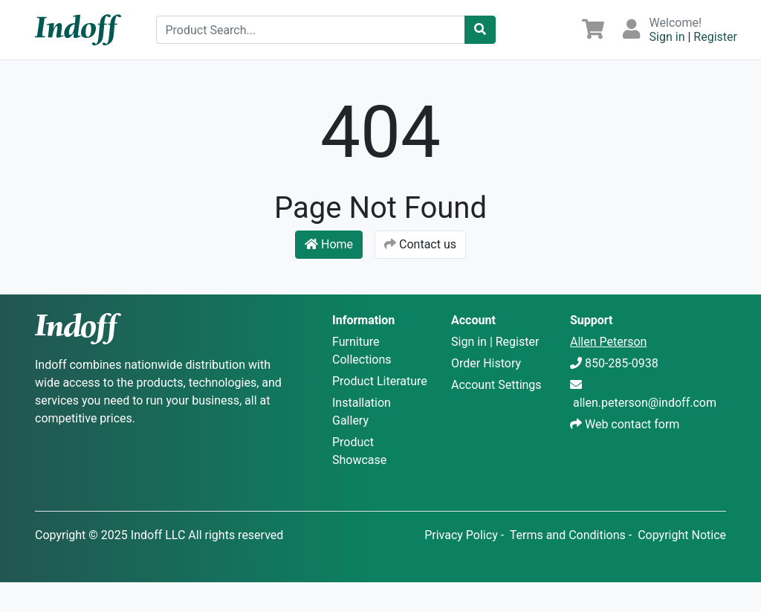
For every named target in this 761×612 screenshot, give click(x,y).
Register (715, 37)
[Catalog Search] (480, 30)
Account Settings (496, 385)
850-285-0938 (621, 363)
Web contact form (632, 424)
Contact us (420, 244)
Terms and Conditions (568, 535)
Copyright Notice (682, 535)
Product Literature (379, 381)
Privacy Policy (461, 535)
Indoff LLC (158, 535)
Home (329, 244)
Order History (486, 363)
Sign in (667, 37)
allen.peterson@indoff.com (644, 403)
